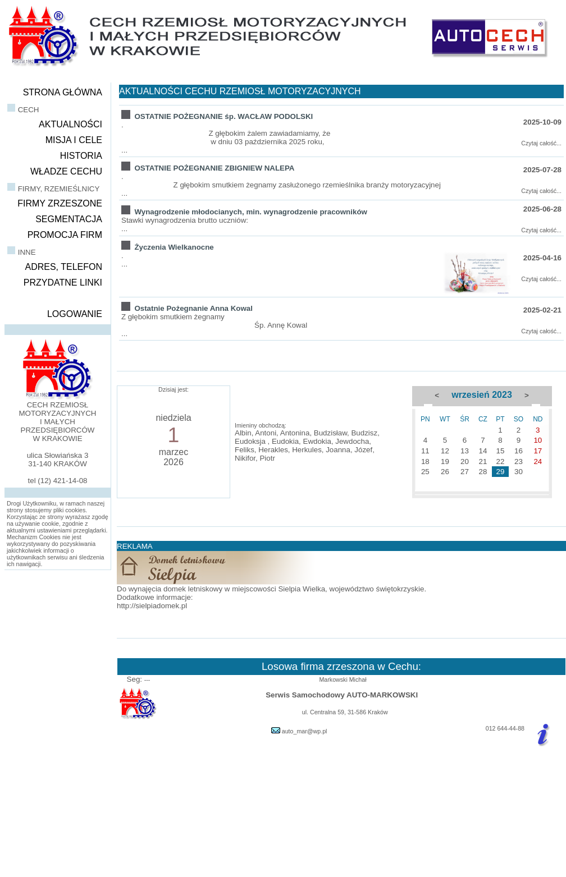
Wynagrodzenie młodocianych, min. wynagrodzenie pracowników (250, 212)
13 (464, 451)
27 (464, 471)
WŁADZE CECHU (66, 171)
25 (425, 471)
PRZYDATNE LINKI (63, 282)
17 (537, 451)
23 (518, 461)
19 (445, 461)
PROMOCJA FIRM (65, 235)
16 (518, 451)
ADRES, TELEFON (63, 267)
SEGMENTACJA (68, 219)
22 (500, 461)
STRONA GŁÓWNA (62, 92)
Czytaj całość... (541, 143)
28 (482, 471)
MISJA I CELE (73, 140)
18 (425, 461)
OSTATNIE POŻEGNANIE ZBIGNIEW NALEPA (214, 168)
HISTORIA (81, 155)
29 (500, 471)
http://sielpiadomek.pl (152, 605)
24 (537, 461)
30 (518, 471)
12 (445, 451)
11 (425, 451)
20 (464, 461)
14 (482, 451)
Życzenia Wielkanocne (173, 247)
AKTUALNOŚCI (70, 124)
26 (445, 471)
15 (500, 451)
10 (537, 440)
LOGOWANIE (74, 314)
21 (482, 461)
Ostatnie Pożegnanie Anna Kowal (193, 308)
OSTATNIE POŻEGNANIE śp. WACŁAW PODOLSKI (223, 116)
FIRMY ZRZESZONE (59, 203)
